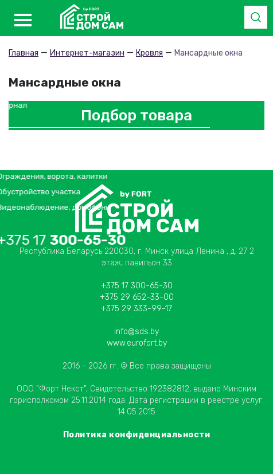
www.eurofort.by (137, 343)
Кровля (149, 53)
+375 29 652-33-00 (137, 297)
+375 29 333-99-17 (136, 309)
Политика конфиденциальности (136, 435)
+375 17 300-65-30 (137, 286)
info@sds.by (136, 331)
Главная (23, 53)
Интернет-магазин (87, 53)
